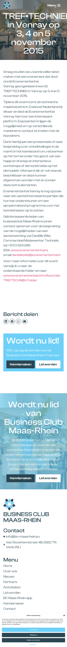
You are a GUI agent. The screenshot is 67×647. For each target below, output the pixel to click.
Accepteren (33, 630)
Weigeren (33, 635)
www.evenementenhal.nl (29, 250)
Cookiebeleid (32, 644)
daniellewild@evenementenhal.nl (36, 255)
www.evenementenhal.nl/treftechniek (31, 275)
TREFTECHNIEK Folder (20, 280)
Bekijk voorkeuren (33, 640)
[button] (64, 615)
